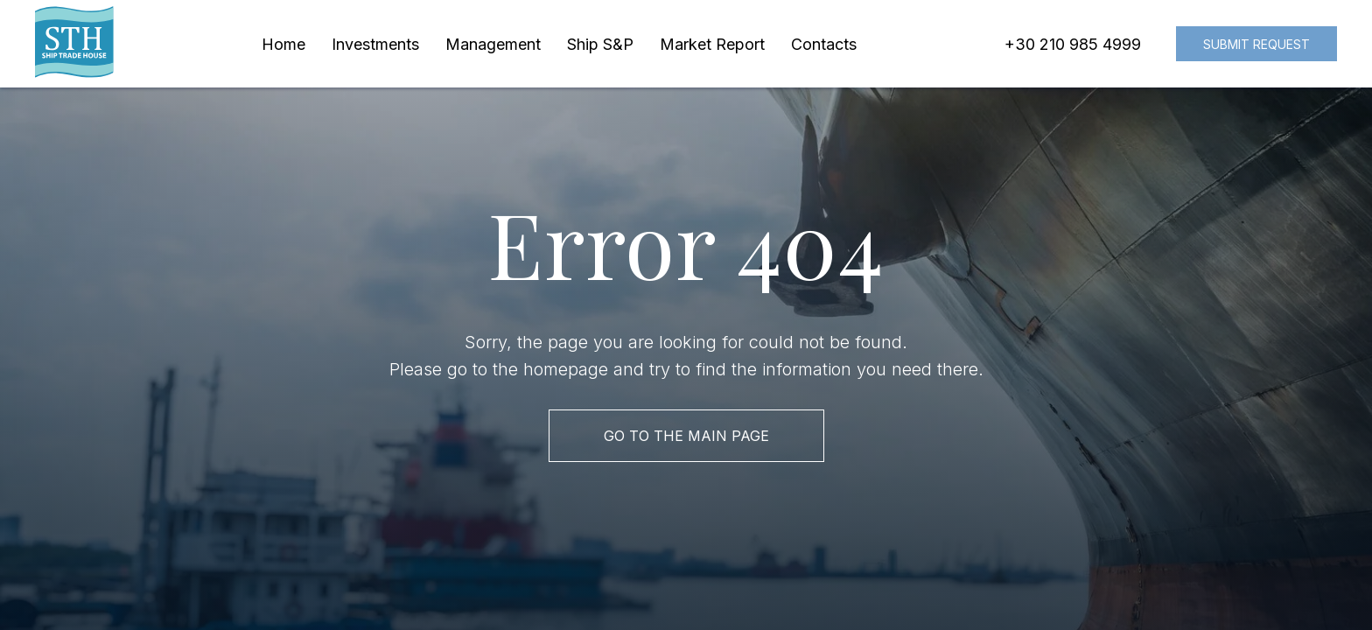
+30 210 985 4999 (1072, 44)
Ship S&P (600, 44)
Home (283, 44)
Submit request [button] (1256, 44)
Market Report (712, 44)
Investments (375, 44)
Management (493, 44)
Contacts (824, 44)
